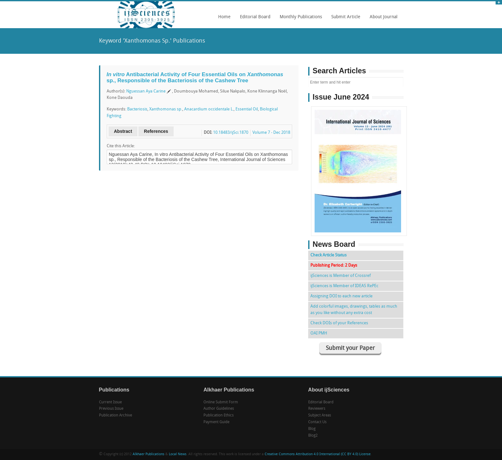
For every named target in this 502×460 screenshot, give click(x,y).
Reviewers (316, 409)
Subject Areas (319, 415)
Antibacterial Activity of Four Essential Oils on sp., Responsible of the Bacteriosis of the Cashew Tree (195, 77)
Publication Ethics (218, 415)
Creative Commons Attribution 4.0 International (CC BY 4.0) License (318, 454)
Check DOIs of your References (339, 323)
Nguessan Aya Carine (146, 91)
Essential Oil (246, 109)
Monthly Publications (299, 19)
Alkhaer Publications (148, 454)
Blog (312, 429)
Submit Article (344, 19)
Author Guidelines (218, 409)
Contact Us (317, 422)
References (156, 131)
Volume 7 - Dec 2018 (271, 133)
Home (224, 17)
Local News (177, 454)
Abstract (123, 131)
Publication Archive (115, 415)
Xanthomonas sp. (165, 109)
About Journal (382, 19)
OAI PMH (318, 333)
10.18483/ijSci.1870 (230, 133)
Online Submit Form (220, 402)
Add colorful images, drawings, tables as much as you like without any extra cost (353, 309)
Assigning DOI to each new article (341, 296)
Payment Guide (216, 422)
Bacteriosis (137, 109)
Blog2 (313, 436)
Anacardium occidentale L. (209, 109)
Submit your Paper (350, 348)
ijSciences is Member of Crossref (340, 276)
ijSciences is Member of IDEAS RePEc (344, 286)
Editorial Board (253, 19)
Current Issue (110, 402)
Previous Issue (111, 409)
